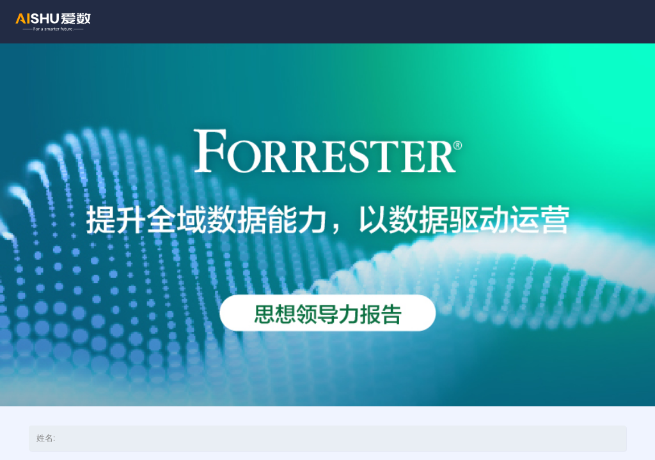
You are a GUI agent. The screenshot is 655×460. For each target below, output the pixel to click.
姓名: (45, 438)
